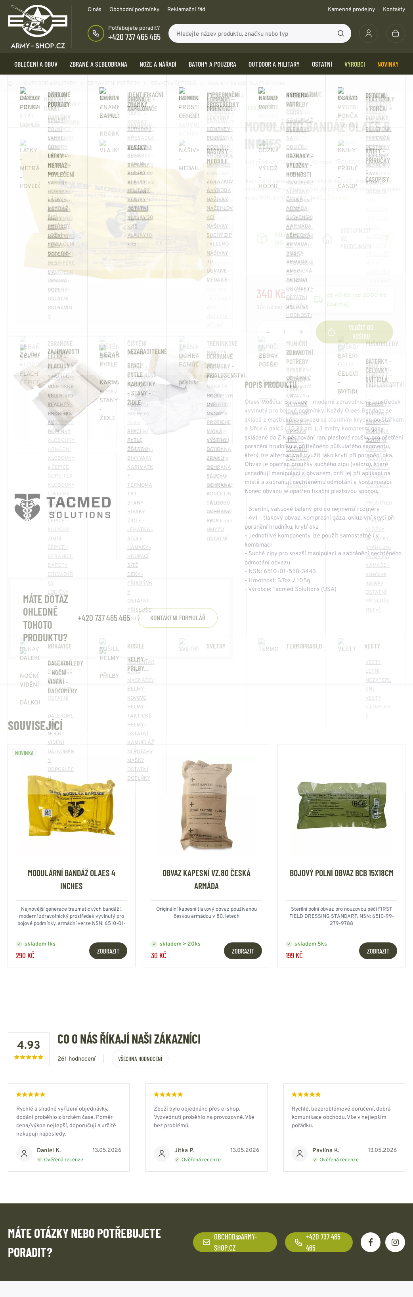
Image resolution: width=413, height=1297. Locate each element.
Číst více (338, 197)
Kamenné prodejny (351, 9)
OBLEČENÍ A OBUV (35, 63)
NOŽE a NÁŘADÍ (158, 63)
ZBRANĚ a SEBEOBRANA (98, 63)
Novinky (388, 63)
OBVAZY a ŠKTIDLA (173, 83)
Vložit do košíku (350, 331)
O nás (94, 9)
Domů (10, 83)
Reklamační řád (186, 9)
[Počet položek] (284, 331)
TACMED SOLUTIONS (361, 162)
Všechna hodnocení (140, 1058)
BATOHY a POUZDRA (212, 63)
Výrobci (354, 63)
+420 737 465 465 (134, 36)
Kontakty (394, 9)
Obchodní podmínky (134, 9)
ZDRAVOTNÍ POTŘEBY (114, 83)
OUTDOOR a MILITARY (274, 63)
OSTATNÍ (322, 63)
